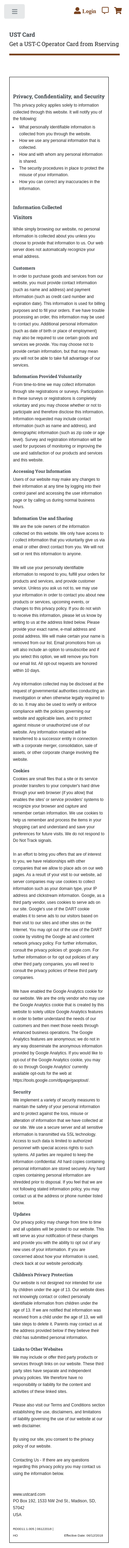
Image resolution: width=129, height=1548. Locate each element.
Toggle (15, 13)
